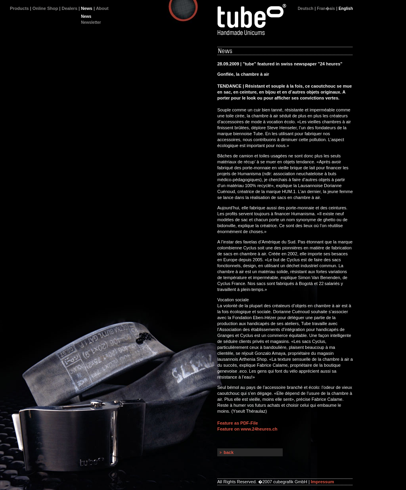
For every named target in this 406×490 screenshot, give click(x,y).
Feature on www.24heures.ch (247, 429)
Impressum (322, 481)
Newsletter (91, 22)
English (346, 8)
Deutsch (305, 8)
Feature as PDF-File (237, 423)
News (86, 16)
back (229, 452)
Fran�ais (326, 8)
